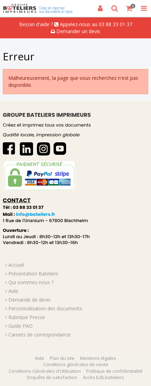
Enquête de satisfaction (52, 377)
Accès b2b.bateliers (103, 377)
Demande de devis (29, 299)
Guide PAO (20, 326)
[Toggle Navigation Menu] (143, 8)
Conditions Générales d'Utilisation (45, 371)
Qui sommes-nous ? (31, 282)
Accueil (16, 265)
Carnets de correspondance (39, 334)
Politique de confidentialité (114, 371)
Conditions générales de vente (75, 364)
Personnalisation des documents (45, 308)
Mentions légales (98, 358)
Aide (13, 291)
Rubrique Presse (26, 317)
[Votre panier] (129, 8)
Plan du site (62, 358)
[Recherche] (115, 8)
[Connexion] (100, 8)
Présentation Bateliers (33, 273)
